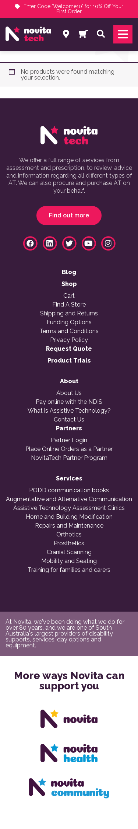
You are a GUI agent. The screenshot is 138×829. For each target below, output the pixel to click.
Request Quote (69, 349)
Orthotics (69, 535)
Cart (69, 296)
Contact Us (69, 420)
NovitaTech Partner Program (69, 458)
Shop (69, 284)
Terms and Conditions (69, 331)
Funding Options (69, 322)
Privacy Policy (69, 340)
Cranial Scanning (69, 552)
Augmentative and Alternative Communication (69, 499)
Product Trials (69, 361)
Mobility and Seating (69, 561)
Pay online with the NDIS (69, 402)
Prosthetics (69, 543)
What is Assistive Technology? (69, 411)
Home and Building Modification (69, 517)
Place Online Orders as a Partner (69, 449)
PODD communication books (69, 490)
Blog (69, 272)
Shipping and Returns (69, 313)
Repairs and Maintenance (69, 526)
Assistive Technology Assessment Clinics (69, 508)
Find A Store (69, 305)
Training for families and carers (69, 570)
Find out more (69, 215)
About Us (69, 393)
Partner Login (69, 440)
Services (69, 479)
